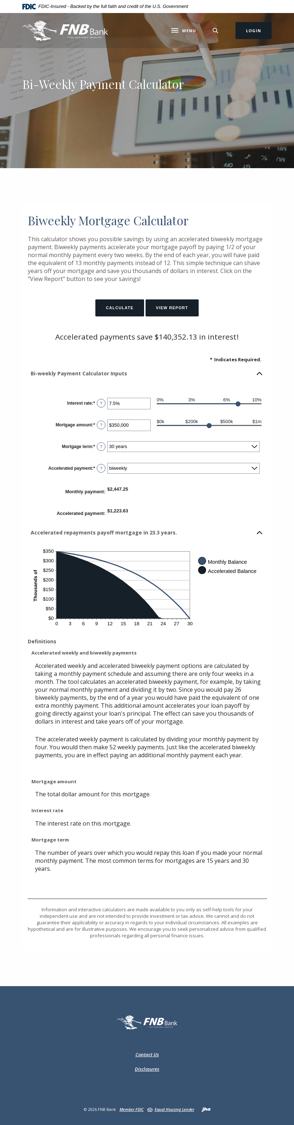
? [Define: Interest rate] (101, 403)
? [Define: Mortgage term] (101, 446)
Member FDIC (132, 1109)
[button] (147, 373)
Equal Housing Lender (174, 1109)
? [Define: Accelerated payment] (101, 468)
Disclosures (147, 1069)
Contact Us (147, 1054)
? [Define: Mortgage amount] (101, 425)
